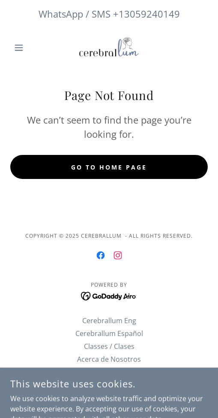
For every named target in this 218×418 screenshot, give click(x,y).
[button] (25, 47)
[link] (109, 47)
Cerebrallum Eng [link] (109, 320)
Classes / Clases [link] (109, 346)
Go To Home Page (109, 167)
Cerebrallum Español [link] (109, 333)
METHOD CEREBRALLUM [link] (109, 372)
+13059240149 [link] (146, 13)
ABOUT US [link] (109, 385)
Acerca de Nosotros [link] (109, 359)
